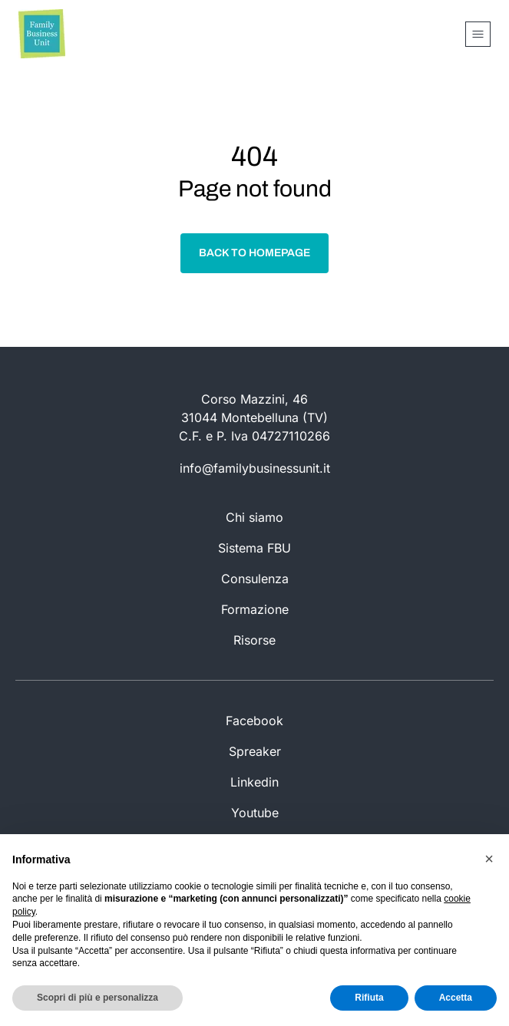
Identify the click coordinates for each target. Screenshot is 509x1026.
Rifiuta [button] (369, 997)
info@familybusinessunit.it (255, 468)
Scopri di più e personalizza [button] (97, 997)
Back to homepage (254, 253)
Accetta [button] (455, 997)
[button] (489, 858)
